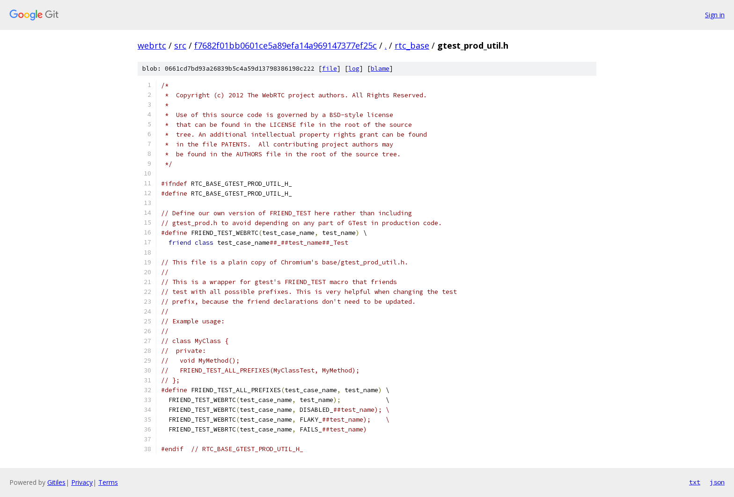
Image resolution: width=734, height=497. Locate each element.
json (717, 482)
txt (694, 482)
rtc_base (412, 45)
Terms (108, 482)
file (329, 69)
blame (380, 69)
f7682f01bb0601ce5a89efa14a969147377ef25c (285, 45)
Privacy (82, 482)
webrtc (152, 45)
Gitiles (56, 482)
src (180, 45)
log (354, 69)
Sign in (715, 14)
